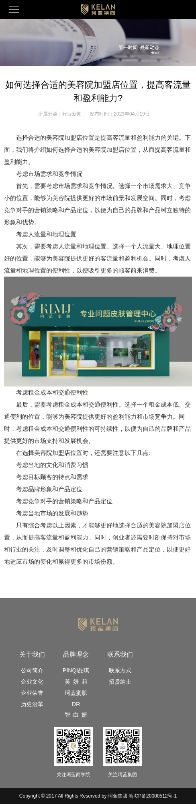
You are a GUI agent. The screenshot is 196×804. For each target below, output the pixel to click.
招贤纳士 (120, 681)
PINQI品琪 (76, 670)
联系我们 (120, 654)
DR (76, 704)
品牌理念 (76, 654)
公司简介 (32, 670)
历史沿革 (32, 704)
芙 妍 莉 (76, 681)
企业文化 (32, 681)
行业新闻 (72, 114)
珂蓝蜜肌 (76, 693)
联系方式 (120, 670)
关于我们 (32, 654)
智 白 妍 (76, 714)
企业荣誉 (32, 693)
